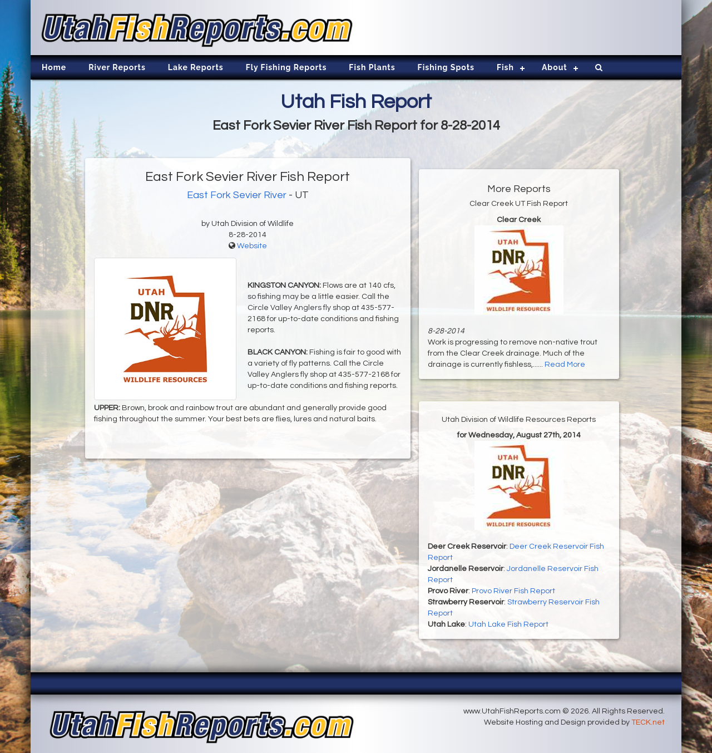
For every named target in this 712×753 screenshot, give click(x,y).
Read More (565, 364)
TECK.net (648, 722)
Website (252, 246)
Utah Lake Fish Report (508, 624)
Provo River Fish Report (513, 591)
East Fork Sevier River (236, 195)
